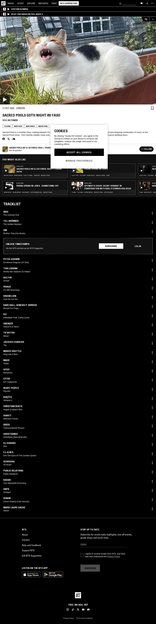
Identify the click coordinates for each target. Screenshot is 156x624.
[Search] (120, 3)
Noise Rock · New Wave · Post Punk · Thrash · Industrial (27, 175)
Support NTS (28, 550)
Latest (20, 3)
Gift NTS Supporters (31, 555)
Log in (138, 246)
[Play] (78, 60)
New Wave (30, 126)
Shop (54, 3)
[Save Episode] (152, 108)
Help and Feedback (31, 545)
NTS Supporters (68, 3)
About (25, 534)
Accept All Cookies (79, 152)
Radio (11, 3)
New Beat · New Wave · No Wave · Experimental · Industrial (28, 192)
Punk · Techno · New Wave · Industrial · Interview (92, 192)
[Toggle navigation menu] (152, 3)
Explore (31, 3)
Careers (26, 539)
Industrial (43, 126)
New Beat (18, 126)
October (13, 120)
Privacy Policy (113, 556)
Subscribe (111, 246)
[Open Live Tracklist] (145, 19)
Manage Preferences (79, 160)
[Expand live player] (152, 19)
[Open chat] (141, 3)
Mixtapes (43, 3)
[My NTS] (147, 3)
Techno (7, 126)
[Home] (3, 3)
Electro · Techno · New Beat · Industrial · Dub (91, 175)
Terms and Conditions (84, 618)
